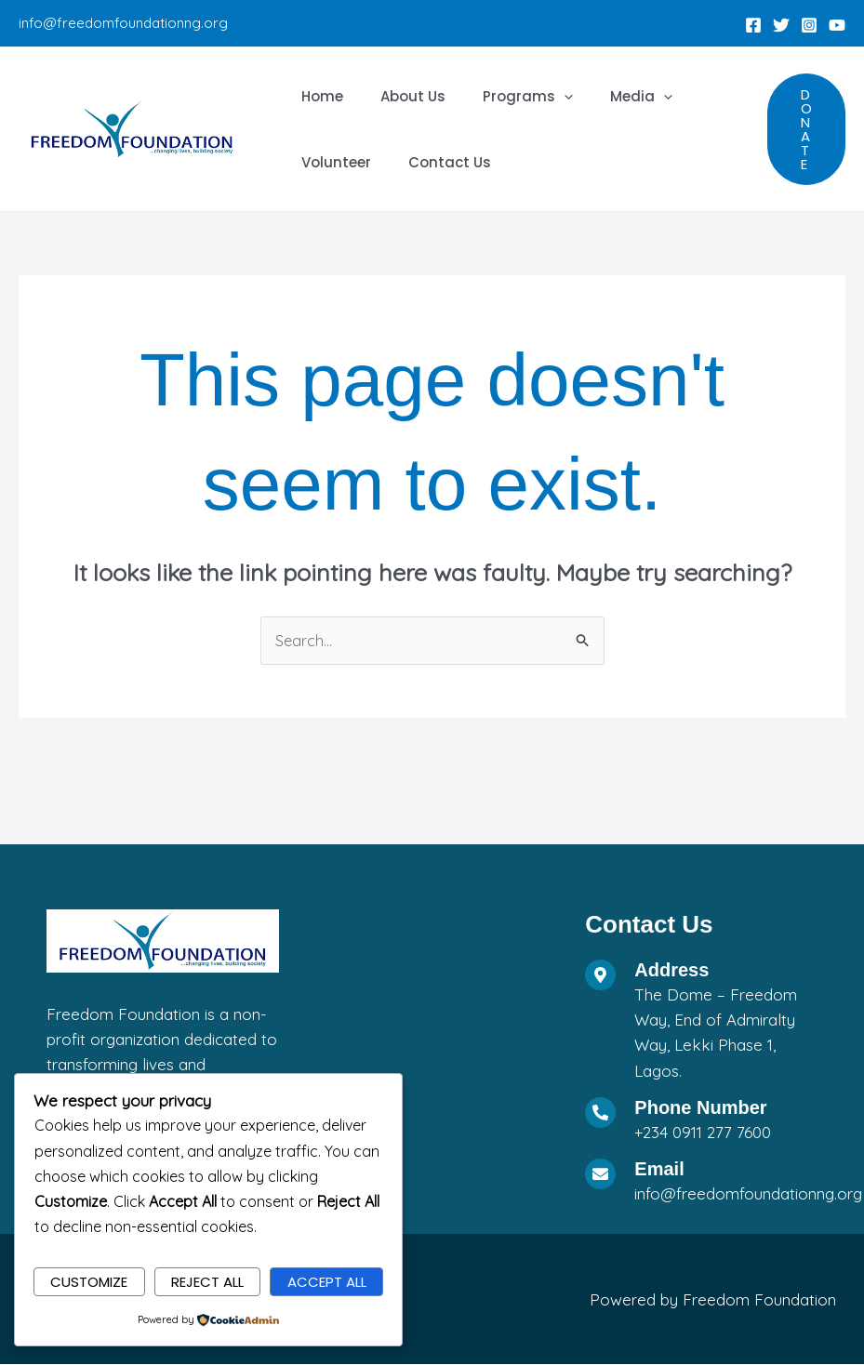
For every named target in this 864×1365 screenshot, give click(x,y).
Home (318, 96)
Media (609, 96)
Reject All (207, 1281)
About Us (399, 96)
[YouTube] (837, 25)
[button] (806, 129)
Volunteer (331, 162)
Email (659, 1170)
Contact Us (435, 162)
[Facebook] (753, 25)
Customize (88, 1281)
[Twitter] (781, 25)
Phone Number (700, 1108)
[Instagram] (809, 25)
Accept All (326, 1281)
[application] (541, 96)
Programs (504, 96)
